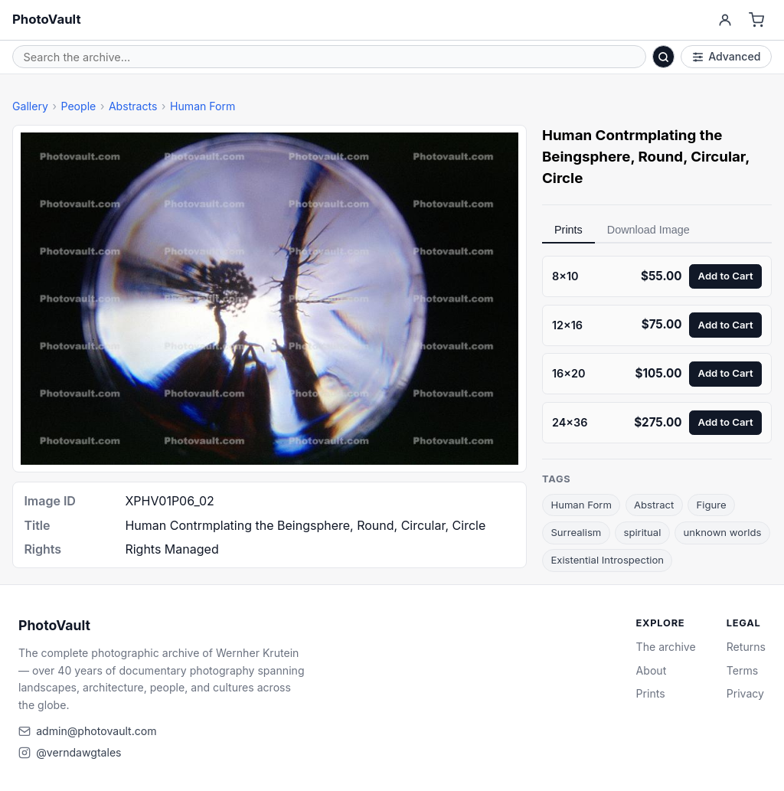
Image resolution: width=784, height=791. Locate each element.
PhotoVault (46, 19)
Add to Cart (725, 276)
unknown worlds (723, 532)
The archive (666, 646)
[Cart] (757, 20)
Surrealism (575, 532)
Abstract (654, 504)
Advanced (726, 56)
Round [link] (661, 156)
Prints (568, 230)
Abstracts (133, 106)
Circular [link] (718, 156)
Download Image (648, 230)
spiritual (642, 532)
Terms (742, 670)
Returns (746, 646)
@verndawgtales (78, 752)
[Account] (725, 20)
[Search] (663, 56)
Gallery (30, 106)
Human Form (202, 106)
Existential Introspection (607, 560)
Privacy (745, 693)
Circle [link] (562, 178)
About (651, 670)
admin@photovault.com (96, 730)
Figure (712, 504)
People (78, 106)
